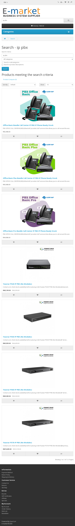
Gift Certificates (7, 496)
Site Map (4, 488)
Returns (4, 485)
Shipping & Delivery (8, 477)
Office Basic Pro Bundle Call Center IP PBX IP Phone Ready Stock (30, 231)
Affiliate (4, 498)
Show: (42, 85)
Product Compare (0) (10, 79)
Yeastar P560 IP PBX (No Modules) (17, 390)
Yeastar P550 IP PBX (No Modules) (17, 337)
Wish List (4, 511)
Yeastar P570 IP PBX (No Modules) (17, 442)
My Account (5, 507)
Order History (6, 509)
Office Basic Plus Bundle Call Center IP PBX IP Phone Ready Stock (30, 178)
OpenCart (13, 521)
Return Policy (6, 475)
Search (12, 39)
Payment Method (7, 473)
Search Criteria (6, 52)
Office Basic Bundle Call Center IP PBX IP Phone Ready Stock (28, 125)
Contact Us (5, 483)
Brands (4, 494)
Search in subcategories (10, 62)
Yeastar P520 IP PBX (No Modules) (17, 284)
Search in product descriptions (13, 65)
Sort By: (5, 85)
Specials (4, 501)
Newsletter (5, 513)
